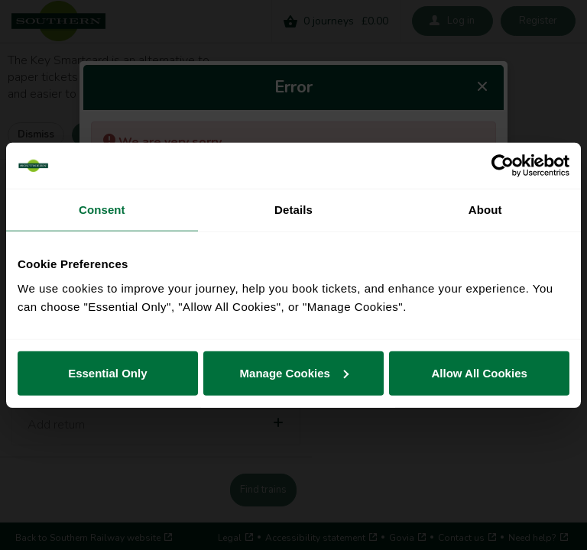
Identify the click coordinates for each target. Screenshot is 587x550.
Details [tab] (293, 209)
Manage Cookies (294, 372)
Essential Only (107, 372)
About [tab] (485, 209)
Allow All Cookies (479, 372)
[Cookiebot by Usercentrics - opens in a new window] (502, 165)
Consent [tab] (102, 209)
